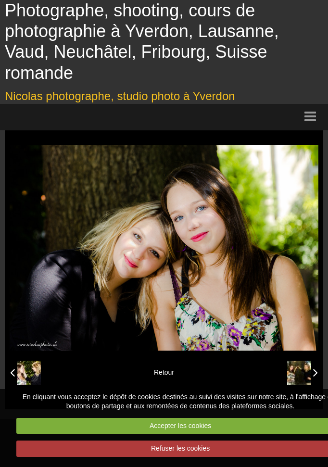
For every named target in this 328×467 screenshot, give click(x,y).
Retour (164, 372)
